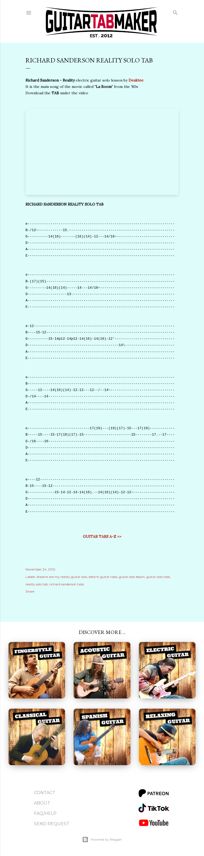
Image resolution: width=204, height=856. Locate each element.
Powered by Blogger (102, 839)
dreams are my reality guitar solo (62, 577)
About (42, 803)
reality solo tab (37, 584)
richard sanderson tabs (66, 584)
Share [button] (30, 591)
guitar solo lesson (132, 577)
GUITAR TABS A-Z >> (102, 536)
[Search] (175, 11)
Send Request (51, 823)
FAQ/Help (45, 813)
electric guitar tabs (103, 577)
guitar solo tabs (158, 577)
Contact (44, 792)
